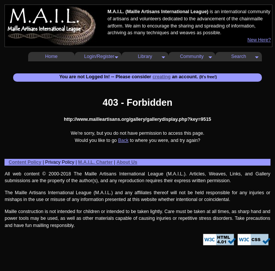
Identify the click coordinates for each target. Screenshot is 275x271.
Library (145, 56)
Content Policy (25, 162)
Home (51, 56)
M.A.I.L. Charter (95, 162)
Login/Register (99, 56)
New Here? (258, 40)
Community (192, 56)
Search (238, 56)
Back (123, 140)
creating (161, 76)
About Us (126, 162)
